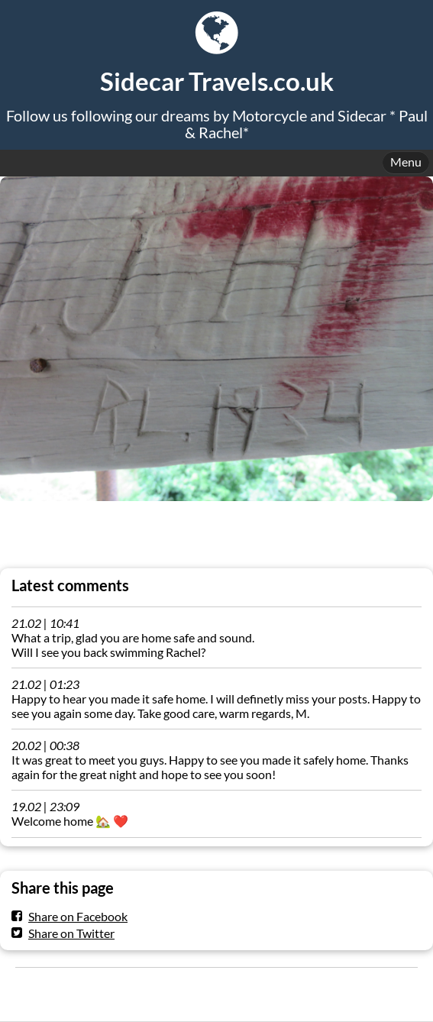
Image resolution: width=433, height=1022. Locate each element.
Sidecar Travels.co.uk (217, 81)
